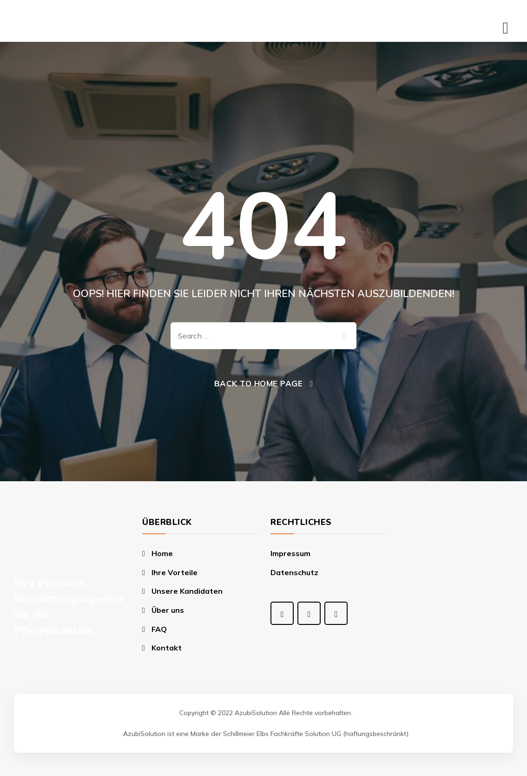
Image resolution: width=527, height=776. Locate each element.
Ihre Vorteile (175, 572)
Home (162, 553)
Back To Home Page (258, 383)
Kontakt (167, 647)
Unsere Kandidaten (187, 591)
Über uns (168, 610)
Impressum (290, 553)
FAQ (159, 629)
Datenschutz (294, 572)
